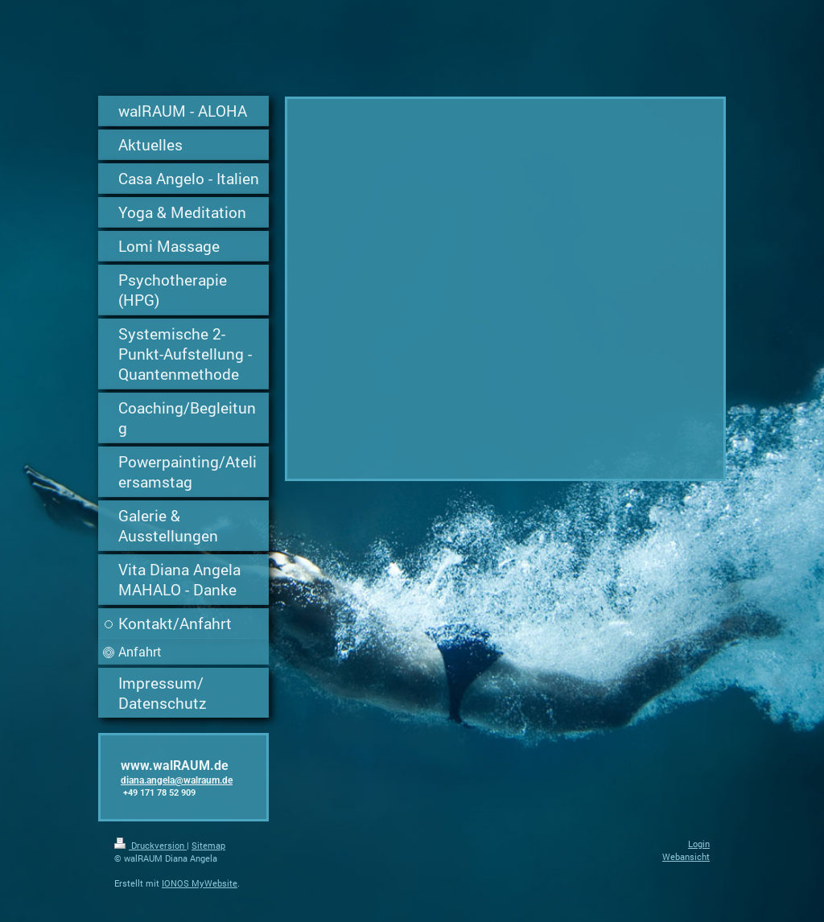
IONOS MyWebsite (199, 883)
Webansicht (686, 856)
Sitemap (208, 845)
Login (699, 844)
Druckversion (150, 845)
